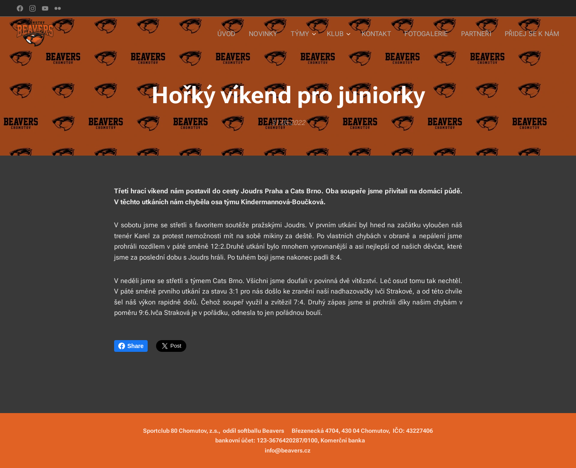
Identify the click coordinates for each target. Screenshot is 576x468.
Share (131, 346)
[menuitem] (242, 33)
